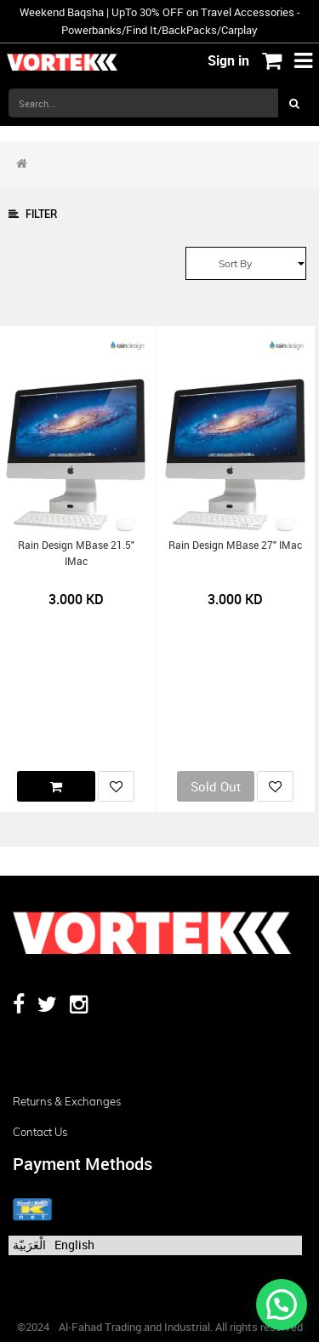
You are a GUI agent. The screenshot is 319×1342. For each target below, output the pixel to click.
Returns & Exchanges (67, 1101)
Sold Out (216, 786)
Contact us (40, 1132)
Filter (33, 214)
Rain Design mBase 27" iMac (235, 545)
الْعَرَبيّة (29, 1244)
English (74, 1244)
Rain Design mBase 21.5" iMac (76, 553)
